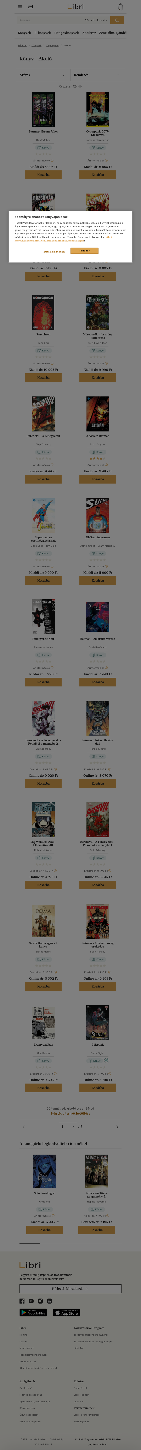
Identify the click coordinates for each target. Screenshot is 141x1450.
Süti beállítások (54, 251)
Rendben (84, 250)
